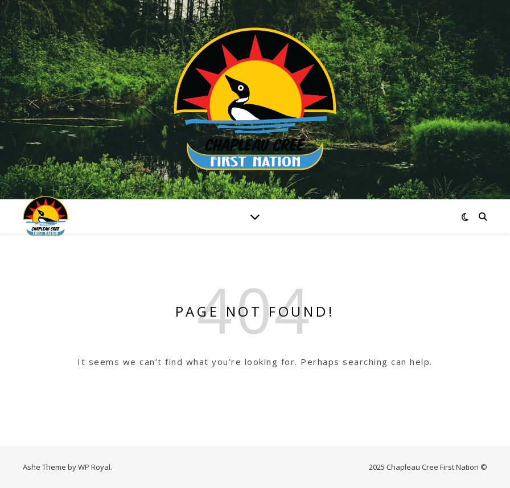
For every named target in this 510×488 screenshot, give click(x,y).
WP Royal (94, 467)
